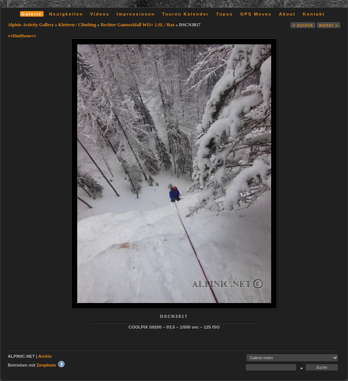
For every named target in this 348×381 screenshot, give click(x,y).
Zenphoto (46, 365)
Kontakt (314, 13)
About (287, 13)
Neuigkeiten (66, 13)
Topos (224, 13)
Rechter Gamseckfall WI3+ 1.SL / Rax (138, 24)
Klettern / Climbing (77, 24)
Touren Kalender (185, 13)
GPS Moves (256, 13)
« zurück (303, 25)
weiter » (328, 25)
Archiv (45, 356)
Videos (99, 13)
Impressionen (136, 13)
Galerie (31, 13)
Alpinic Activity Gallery (31, 24)
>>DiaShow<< (22, 35)
